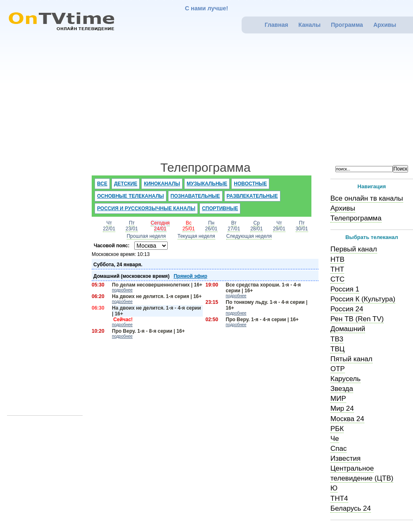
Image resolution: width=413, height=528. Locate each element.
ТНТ (337, 269)
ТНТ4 (339, 498)
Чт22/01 (109, 226)
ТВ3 (336, 339)
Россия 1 (344, 289)
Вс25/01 (189, 226)
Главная (276, 24)
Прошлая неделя (146, 236)
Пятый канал (351, 359)
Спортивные (220, 208)
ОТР (337, 369)
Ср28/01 (256, 226)
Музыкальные (207, 184)
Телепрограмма (356, 218)
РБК (337, 429)
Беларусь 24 (350, 508)
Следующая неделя (249, 236)
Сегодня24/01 (160, 226)
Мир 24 (342, 408)
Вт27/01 (234, 226)
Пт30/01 (302, 226)
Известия (345, 458)
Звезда (341, 389)
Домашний (347, 329)
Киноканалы (162, 184)
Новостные (250, 184)
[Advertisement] (212, 99)
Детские (126, 184)
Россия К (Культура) (362, 299)
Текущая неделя (196, 236)
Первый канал (353, 249)
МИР (338, 399)
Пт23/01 (132, 226)
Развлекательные (252, 196)
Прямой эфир (190, 276)
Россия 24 (346, 309)
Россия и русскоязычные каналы (146, 208)
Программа (347, 24)
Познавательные (195, 196)
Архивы (384, 24)
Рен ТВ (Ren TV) (357, 319)
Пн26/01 (211, 226)
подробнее (122, 290)
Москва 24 (347, 419)
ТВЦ (337, 349)
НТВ (337, 259)
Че (334, 439)
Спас (338, 448)
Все (102, 184)
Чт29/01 (279, 226)
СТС (337, 279)
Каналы (310, 24)
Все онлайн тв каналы (366, 198)
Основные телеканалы (130, 196)
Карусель (345, 379)
